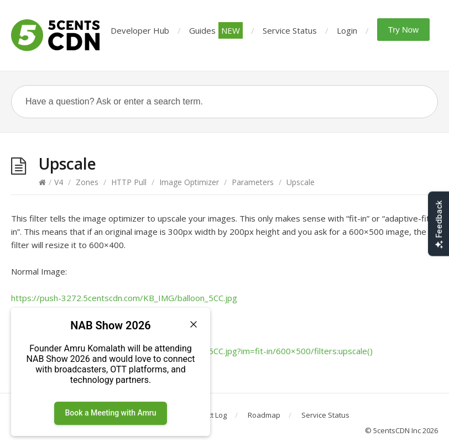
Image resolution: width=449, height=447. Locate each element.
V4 (58, 182)
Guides (216, 30)
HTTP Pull (129, 182)
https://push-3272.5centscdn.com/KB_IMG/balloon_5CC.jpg (124, 297)
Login (347, 30)
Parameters (253, 182)
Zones (87, 182)
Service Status (290, 30)
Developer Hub (140, 30)
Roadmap (264, 415)
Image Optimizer (189, 182)
